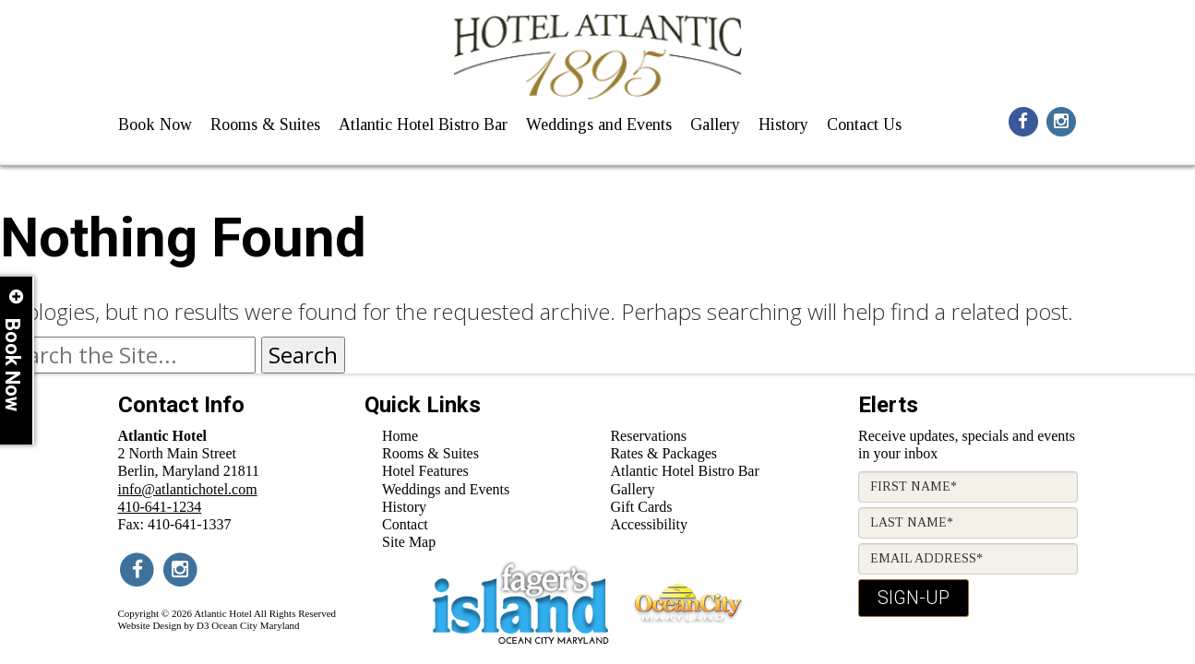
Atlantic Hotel (223, 613)
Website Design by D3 (163, 625)
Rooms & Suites (265, 124)
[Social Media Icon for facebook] (1023, 120)
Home (400, 436)
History (783, 124)
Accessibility (648, 524)
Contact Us (864, 124)
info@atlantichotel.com (187, 489)
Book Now (155, 124)
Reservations (648, 436)
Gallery (715, 124)
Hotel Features (425, 471)
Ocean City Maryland (255, 625)
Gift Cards (641, 507)
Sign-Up (914, 598)
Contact (405, 524)
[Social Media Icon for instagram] (1061, 120)
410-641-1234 (160, 507)
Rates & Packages (663, 453)
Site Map (409, 542)
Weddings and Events (599, 124)
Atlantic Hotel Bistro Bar (423, 124)
